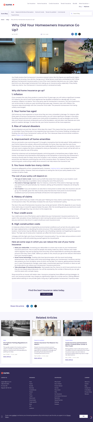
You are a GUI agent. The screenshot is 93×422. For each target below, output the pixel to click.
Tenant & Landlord (51, 12)
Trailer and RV (32, 402)
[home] (5, 374)
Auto (12, 12)
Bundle (75, 3)
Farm (30, 394)
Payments (57, 398)
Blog (80, 6)
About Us (87, 381)
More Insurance (83, 3)
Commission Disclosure (61, 396)
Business (31, 388)
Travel (30, 396)
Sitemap (57, 402)
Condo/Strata (32, 390)
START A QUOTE (46, 294)
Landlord (31, 408)
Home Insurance (42, 3)
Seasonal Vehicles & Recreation (25, 12)
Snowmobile (32, 400)
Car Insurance (31, 3)
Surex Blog (4, 13)
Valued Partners (59, 400)
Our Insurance (58, 394)
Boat (30, 404)
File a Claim (58, 390)
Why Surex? (58, 381)
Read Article (7, 356)
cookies (14, 415)
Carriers (57, 388)
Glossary (57, 404)
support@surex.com (6, 381)
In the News (88, 390)
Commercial (61, 12)
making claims (55, 168)
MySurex (86, 6)
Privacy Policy (88, 392)
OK (83, 416)
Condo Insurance (54, 3)
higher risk (19, 135)
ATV (30, 406)
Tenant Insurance (66, 3)
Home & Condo (39, 12)
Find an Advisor (58, 385)
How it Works (58, 383)
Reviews (87, 394)
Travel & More (15, 15)
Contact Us (87, 388)
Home (2, 19)
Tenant (31, 392)
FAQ (56, 392)
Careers (87, 383)
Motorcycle (32, 398)
